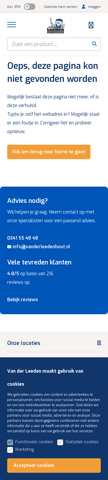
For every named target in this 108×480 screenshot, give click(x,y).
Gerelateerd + (56, 471)
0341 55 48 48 (22, 238)
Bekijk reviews (22, 300)
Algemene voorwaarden (72, 464)
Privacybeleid (24, 471)
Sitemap (34, 464)
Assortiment (22, 431)
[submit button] (94, 44)
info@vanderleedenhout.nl (38, 247)
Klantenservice (25, 413)
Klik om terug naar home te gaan (49, 152)
